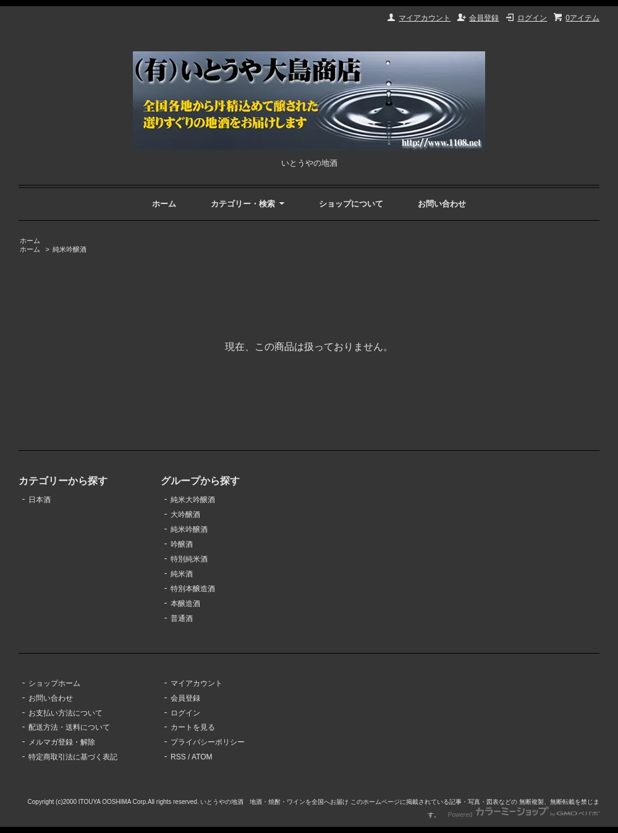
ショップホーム (54, 683)
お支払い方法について (65, 713)
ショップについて (351, 203)
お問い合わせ (442, 203)
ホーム (164, 203)
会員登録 (484, 18)
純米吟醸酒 (70, 249)
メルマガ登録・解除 (61, 742)
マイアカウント (425, 18)
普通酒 (182, 618)
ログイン (532, 18)
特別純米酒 (189, 559)
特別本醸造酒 (193, 588)
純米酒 (182, 574)
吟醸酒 (182, 544)
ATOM (202, 757)
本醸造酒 (185, 603)
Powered (523, 814)
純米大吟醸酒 (193, 499)
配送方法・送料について (69, 727)
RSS (178, 757)
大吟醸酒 (185, 514)
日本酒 (39, 499)
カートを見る (193, 727)
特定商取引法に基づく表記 (72, 757)
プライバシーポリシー (208, 742)
